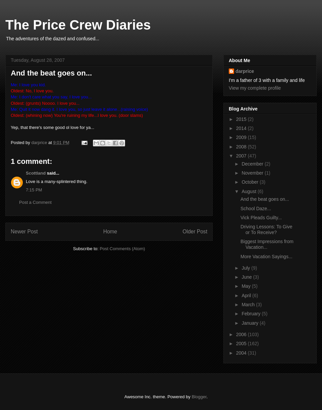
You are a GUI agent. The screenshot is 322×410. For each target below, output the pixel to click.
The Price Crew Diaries (78, 24)
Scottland (36, 173)
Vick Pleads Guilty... (261, 217)
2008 (242, 146)
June (247, 277)
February (251, 313)
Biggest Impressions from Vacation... (266, 244)
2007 (242, 155)
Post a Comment (35, 202)
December (252, 164)
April (246, 295)
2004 (242, 353)
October (250, 182)
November (252, 173)
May (246, 286)
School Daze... (255, 208)
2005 (242, 343)
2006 (242, 334)
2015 (242, 119)
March (248, 304)
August (249, 191)
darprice (244, 71)
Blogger (199, 396)
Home (110, 231)
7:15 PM (34, 189)
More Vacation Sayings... (266, 256)
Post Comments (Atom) (122, 248)
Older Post (194, 231)
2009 (242, 137)
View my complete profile (255, 88)
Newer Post (24, 231)
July (246, 268)
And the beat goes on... (264, 199)
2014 (242, 128)
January (250, 323)
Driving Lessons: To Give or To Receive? (266, 229)
